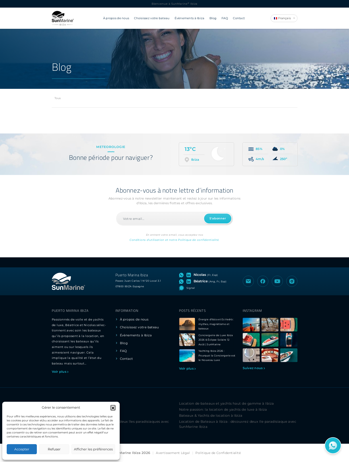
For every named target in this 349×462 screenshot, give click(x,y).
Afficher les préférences (93, 449)
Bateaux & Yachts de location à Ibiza (210, 415)
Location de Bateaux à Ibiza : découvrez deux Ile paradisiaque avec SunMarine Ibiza (237, 424)
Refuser (54, 449)
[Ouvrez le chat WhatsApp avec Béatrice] (182, 281)
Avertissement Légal (173, 453)
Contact (239, 18)
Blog (213, 18)
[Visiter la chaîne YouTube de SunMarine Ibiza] (277, 281)
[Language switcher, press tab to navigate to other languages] (284, 18)
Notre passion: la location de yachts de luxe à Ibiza (223, 409)
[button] (113, 407)
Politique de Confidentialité (218, 453)
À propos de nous (116, 18)
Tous (57, 98)
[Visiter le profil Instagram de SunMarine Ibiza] (291, 281)
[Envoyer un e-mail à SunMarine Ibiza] (248, 281)
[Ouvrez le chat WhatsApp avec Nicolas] (182, 275)
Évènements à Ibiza (190, 18)
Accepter (21, 449)
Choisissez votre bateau (151, 18)
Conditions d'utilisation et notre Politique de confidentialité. (174, 239)
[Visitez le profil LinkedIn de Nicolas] (189, 275)
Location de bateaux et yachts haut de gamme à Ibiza (226, 403)
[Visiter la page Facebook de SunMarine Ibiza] (262, 281)
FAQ (225, 18)
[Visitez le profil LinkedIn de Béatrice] (189, 281)
